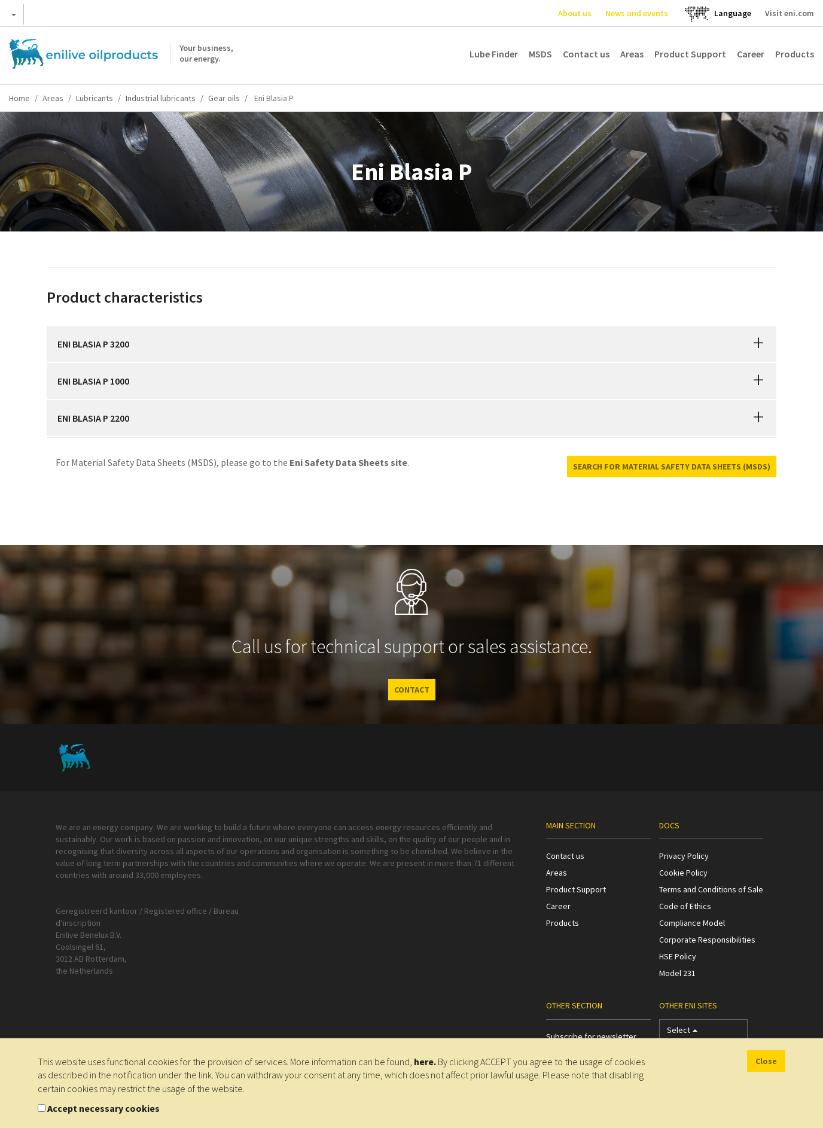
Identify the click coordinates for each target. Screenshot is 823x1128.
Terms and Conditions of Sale (711, 889)
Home (19, 98)
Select (682, 1033)
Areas (632, 54)
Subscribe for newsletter (591, 1036)
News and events (636, 13)
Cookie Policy (683, 872)
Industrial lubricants (161, 98)
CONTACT (411, 689)
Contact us (586, 54)
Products (794, 54)
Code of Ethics (685, 906)
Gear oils (224, 98)
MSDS (540, 54)
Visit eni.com (789, 13)
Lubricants (94, 98)
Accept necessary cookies (103, 1108)
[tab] (411, 344)
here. (425, 1062)
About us (575, 13)
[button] (758, 344)
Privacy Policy (684, 855)
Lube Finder (494, 54)
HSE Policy (677, 956)
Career (750, 54)
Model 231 (677, 973)
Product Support (690, 54)
